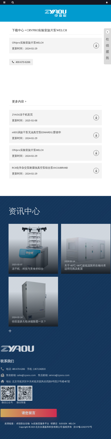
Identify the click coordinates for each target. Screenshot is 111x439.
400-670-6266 (23, 62)
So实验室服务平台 (41, 423)
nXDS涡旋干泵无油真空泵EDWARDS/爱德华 (36, 132)
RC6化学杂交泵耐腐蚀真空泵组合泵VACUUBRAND (40, 167)
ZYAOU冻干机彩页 (22, 114)
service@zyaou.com (52, 375)
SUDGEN (64, 423)
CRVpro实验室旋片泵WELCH (28, 42)
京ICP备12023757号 (82, 426)
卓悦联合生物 (23, 423)
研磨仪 (55, 423)
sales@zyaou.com (20, 375)
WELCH (72, 423)
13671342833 (32, 369)
